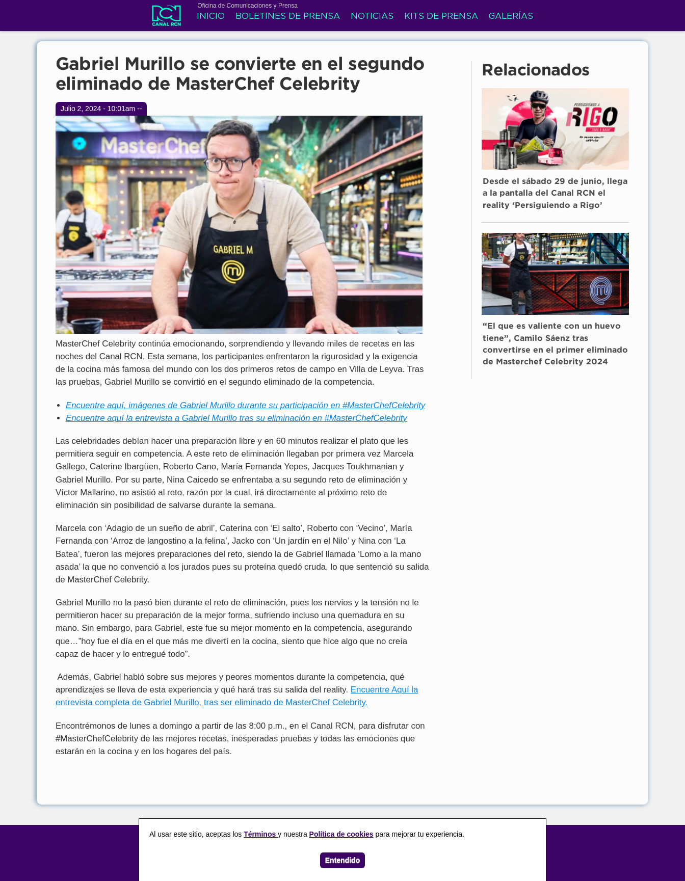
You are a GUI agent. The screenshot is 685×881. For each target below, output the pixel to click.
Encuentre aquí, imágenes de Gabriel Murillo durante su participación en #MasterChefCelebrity (245, 405)
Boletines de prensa (287, 16)
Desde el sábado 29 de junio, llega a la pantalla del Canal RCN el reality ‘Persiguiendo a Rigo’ (555, 193)
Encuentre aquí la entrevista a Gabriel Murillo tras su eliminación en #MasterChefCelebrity (236, 418)
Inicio (211, 16)
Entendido (342, 860)
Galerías (511, 16)
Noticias (372, 16)
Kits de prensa (441, 16)
